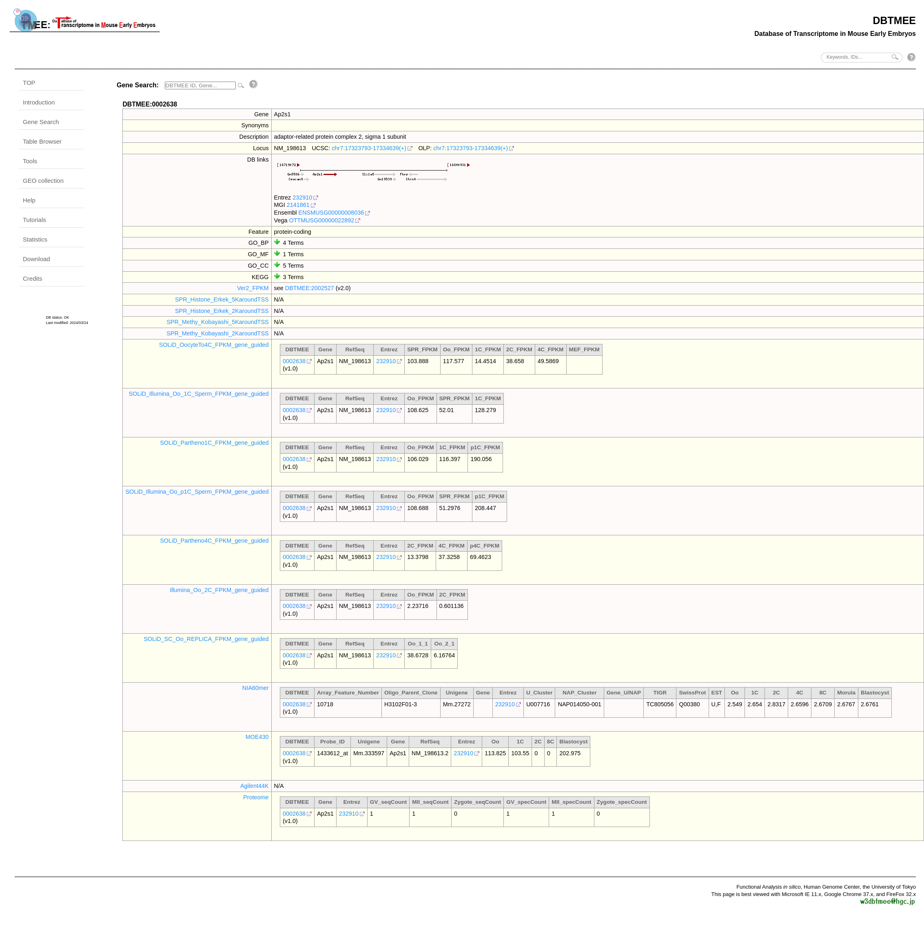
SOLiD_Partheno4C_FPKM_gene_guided (214, 540)
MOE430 (257, 737)
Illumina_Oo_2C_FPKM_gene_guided (219, 590)
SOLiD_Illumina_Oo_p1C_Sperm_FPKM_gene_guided (196, 491)
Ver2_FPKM (253, 288)
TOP (29, 82)
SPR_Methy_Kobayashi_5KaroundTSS (217, 322)
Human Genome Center (832, 887)
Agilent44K (254, 786)
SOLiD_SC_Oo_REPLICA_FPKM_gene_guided (206, 639)
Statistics (35, 239)
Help (29, 200)
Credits (32, 278)
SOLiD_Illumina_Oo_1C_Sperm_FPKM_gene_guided (198, 393)
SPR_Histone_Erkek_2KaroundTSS (222, 311)
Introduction (39, 102)
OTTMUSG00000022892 (321, 220)
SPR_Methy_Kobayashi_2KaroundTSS (217, 333)
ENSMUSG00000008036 (331, 212)
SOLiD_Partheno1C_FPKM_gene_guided (214, 442)
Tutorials (34, 219)
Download (36, 258)
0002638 (294, 361)
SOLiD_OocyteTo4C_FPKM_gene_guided (214, 345)
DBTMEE (894, 20)
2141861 (298, 205)
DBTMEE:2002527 (309, 288)
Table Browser (42, 141)
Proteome (255, 797)
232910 (302, 197)
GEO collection (43, 180)
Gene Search (41, 121)
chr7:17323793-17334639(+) (369, 148)
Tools (30, 160)
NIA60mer (255, 688)
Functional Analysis (768, 887)
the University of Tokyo (889, 887)
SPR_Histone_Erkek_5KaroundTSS (222, 299)
